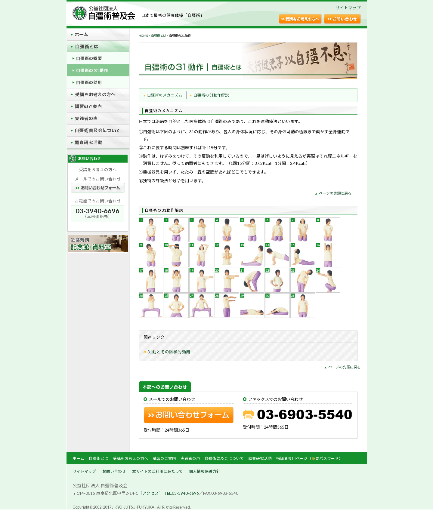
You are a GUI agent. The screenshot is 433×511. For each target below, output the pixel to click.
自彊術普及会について (224, 458)
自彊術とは (158, 35)
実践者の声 (190, 458)
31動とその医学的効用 (168, 351)
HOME (143, 35)
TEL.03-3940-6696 (181, 493)
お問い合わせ (114, 471)
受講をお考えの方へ (130, 458)
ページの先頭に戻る (335, 193)
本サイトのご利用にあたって (157, 471)
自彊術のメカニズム (164, 95)
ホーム (78, 458)
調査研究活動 (260, 458)
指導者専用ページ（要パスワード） (309, 458)
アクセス (150, 493)
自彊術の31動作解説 (211, 95)
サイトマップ (348, 7)
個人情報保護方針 (204, 471)
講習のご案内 (164, 458)
